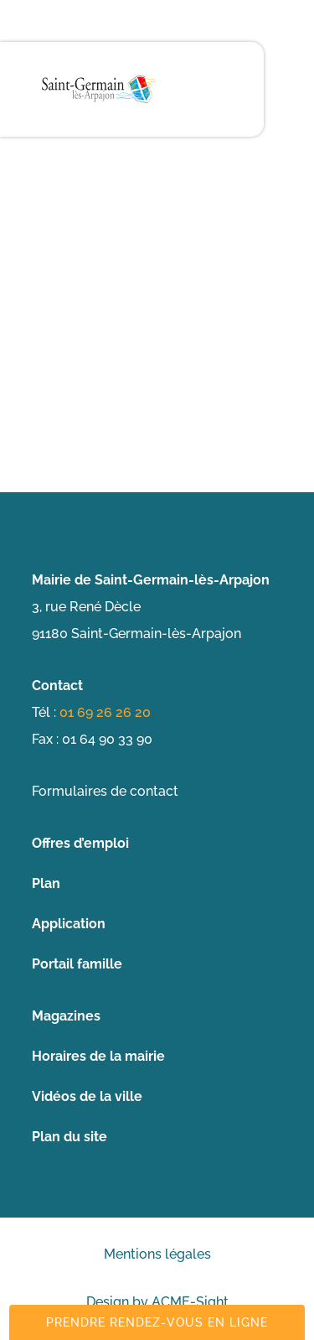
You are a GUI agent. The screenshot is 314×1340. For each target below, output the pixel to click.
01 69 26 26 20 (105, 712)
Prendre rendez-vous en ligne (157, 1322)
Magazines (66, 1016)
